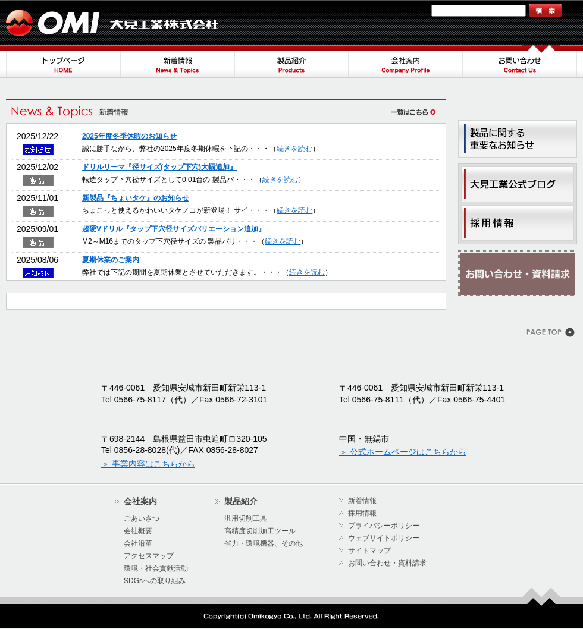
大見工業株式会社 (113, 22)
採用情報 (362, 513)
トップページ (63, 61)
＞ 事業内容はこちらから (148, 463)
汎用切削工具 (245, 518)
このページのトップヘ (551, 333)
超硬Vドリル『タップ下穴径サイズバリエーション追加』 (173, 229)
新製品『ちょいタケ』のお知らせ (135, 198)
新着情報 (177, 61)
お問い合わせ (520, 61)
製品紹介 (291, 61)
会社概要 (138, 531)
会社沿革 (138, 543)
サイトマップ (403, 10)
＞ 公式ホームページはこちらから (402, 452)
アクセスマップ (149, 556)
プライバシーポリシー (383, 525)
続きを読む (294, 148)
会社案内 (406, 61)
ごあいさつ (141, 518)
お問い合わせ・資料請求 (517, 274)
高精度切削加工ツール (260, 531)
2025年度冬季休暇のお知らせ (129, 136)
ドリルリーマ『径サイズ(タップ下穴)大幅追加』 (159, 167)
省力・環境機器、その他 (263, 543)
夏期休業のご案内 (110, 260)
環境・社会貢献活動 (156, 568)
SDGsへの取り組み (155, 581)
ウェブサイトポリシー (383, 538)
